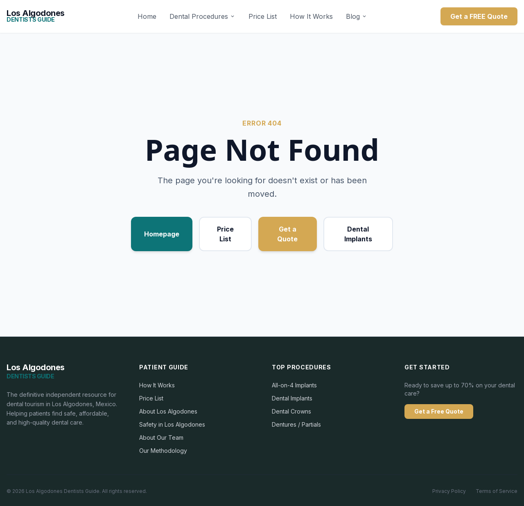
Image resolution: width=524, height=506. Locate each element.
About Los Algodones (168, 411)
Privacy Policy (449, 491)
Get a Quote (287, 234)
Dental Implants (358, 234)
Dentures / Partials (296, 424)
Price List (262, 16)
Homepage (161, 234)
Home (147, 16)
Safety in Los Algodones (172, 424)
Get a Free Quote (438, 411)
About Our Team (161, 437)
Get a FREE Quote (479, 16)
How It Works (311, 16)
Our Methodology (163, 450)
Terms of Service (496, 491)
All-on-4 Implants (294, 385)
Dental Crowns (291, 411)
